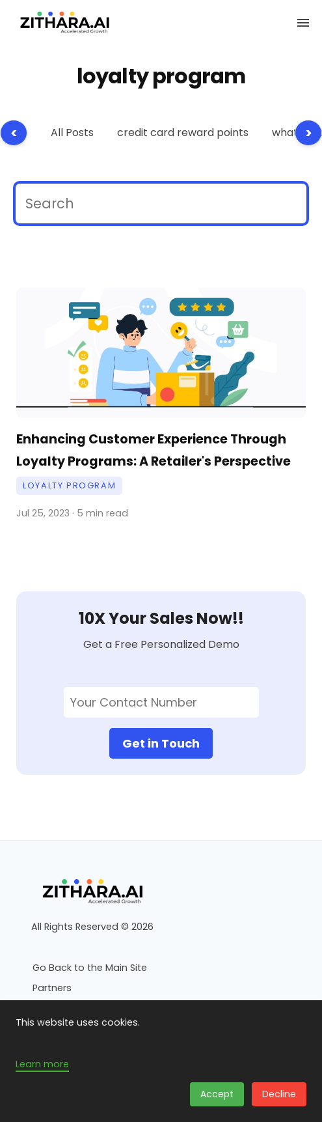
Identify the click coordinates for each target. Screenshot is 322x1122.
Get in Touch (161, 743)
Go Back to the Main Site (90, 967)
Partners (52, 987)
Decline (279, 1094)
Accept (217, 1094)
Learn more (42, 1064)
